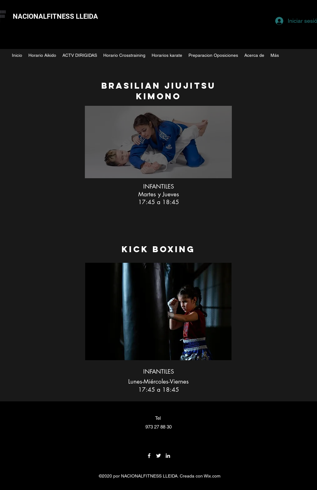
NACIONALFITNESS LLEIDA (55, 16)
